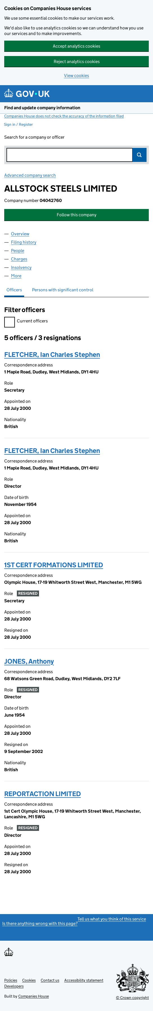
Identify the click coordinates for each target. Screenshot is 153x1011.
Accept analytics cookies (76, 46)
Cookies (29, 980)
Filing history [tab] (23, 242)
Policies (10, 980)
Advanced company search (30, 175)
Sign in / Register (18, 124)
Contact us (50, 980)
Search (140, 155)
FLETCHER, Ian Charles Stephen (52, 354)
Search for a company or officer (34, 137)
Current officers (26, 321)
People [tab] (17, 250)
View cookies (76, 75)
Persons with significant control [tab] (62, 289)
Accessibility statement (83, 980)
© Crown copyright (132, 997)
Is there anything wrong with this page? (39, 923)
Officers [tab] (14, 289)
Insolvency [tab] (21, 267)
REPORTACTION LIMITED (42, 794)
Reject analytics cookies (77, 61)
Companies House (33, 996)
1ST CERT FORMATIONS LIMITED (53, 565)
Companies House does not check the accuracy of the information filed (64, 115)
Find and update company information (42, 107)
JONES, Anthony (29, 661)
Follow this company (76, 214)
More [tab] (16, 275)
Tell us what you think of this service (111, 919)
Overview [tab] (20, 233)
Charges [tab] (19, 259)
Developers (14, 986)
